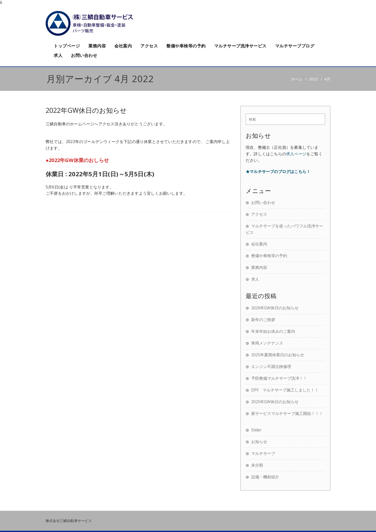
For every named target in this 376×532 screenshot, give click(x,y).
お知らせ (259, 441)
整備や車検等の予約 (186, 46)
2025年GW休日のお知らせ (275, 401)
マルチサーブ (263, 453)
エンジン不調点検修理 (271, 366)
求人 (58, 55)
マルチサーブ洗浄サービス (240, 46)
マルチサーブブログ (295, 46)
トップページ (67, 46)
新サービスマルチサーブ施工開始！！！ (287, 413)
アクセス (149, 46)
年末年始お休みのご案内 (273, 331)
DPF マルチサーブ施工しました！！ (285, 390)
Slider (256, 430)
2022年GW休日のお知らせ (86, 110)
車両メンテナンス (267, 343)
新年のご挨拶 (263, 319)
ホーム (296, 78)
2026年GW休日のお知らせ (275, 308)
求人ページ (296, 154)
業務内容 (97, 46)
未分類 (257, 465)
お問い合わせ (84, 55)
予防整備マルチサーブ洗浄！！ (279, 378)
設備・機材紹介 (265, 477)
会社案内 (123, 46)
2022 (313, 78)
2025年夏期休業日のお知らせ (277, 354)
